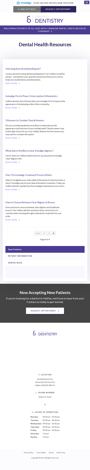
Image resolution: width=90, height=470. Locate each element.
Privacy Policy (29, 453)
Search (51, 453)
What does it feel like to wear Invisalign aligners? (29, 150)
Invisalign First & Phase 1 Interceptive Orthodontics (31, 96)
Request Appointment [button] (58, 9)
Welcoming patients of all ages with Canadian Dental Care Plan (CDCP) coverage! (45, 29)
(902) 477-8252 (28, 9)
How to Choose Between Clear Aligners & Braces (30, 202)
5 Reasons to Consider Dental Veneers (24, 120)
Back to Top (61, 453)
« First (37, 233)
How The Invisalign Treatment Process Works (28, 175)
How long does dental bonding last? (23, 68)
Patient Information (20, 256)
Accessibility (41, 453)
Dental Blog (15, 263)
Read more (11, 83)
